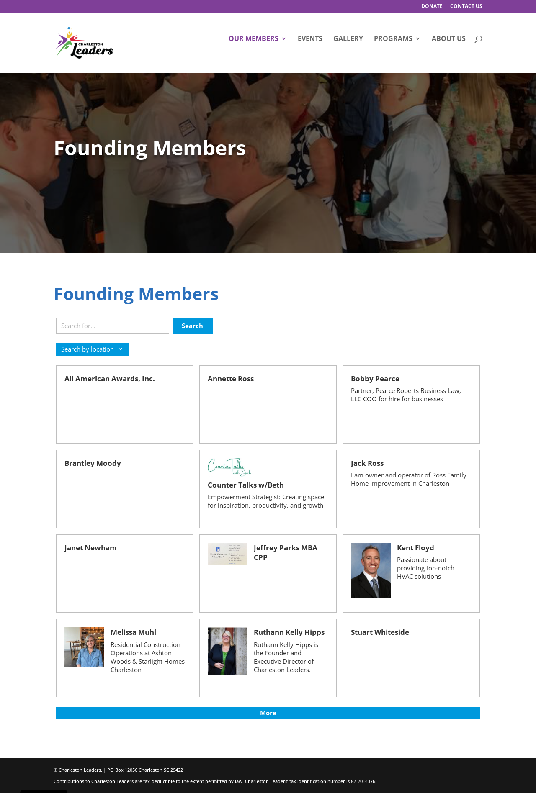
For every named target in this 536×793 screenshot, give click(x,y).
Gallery (348, 39)
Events (310, 39)
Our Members (253, 39)
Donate (432, 7)
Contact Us (466, 7)
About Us (449, 39)
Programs (393, 39)
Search (192, 325)
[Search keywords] (112, 326)
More (268, 712)
